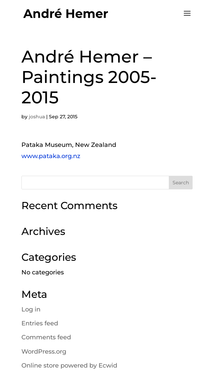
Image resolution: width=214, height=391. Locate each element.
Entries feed (39, 323)
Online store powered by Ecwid (69, 365)
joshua (37, 117)
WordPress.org (43, 351)
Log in (30, 309)
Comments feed (46, 337)
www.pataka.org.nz (50, 156)
